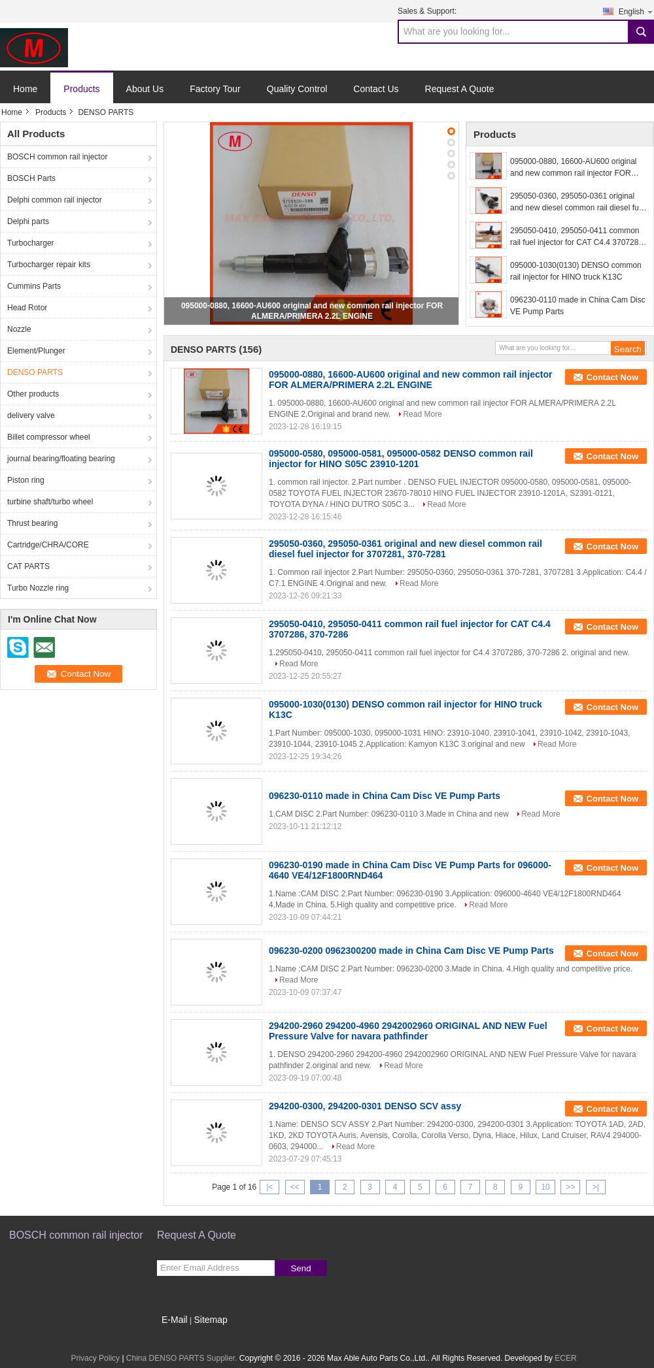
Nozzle (19, 329)
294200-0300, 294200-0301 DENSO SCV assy (365, 1106)
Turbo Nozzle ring (38, 588)
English (636, 11)
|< (269, 1187)
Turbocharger (30, 243)
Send (300, 1268)
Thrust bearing (32, 523)
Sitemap (210, 1319)
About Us (145, 89)
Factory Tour (215, 89)
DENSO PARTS (35, 372)
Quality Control (297, 89)
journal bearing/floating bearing (61, 458)
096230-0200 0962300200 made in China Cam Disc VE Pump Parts (411, 950)
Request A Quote (459, 89)
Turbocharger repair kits (48, 264)
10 (545, 1187)
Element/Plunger (36, 350)
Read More (422, 414)
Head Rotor (27, 307)
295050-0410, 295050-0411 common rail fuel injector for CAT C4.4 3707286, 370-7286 (577, 237)
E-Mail (175, 1319)
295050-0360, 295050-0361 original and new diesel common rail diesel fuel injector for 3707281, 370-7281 (577, 202)
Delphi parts (28, 221)
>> (570, 1187)
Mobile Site (180, 1336)
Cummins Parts (34, 286)
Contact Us (375, 89)
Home (25, 89)
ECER (565, 1358)
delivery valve (31, 415)
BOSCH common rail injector (57, 156)
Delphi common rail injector (54, 199)
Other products (33, 394)
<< (295, 1187)
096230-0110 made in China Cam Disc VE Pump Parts (577, 305)
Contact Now (612, 377)
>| (596, 1187)
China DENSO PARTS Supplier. (182, 1358)
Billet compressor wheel (48, 437)
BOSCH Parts (31, 178)
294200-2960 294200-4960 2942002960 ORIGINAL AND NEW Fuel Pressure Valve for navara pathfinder (408, 1030)
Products (81, 89)
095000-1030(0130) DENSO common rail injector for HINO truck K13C (576, 271)
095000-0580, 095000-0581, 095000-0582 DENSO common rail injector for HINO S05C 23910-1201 (401, 458)
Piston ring (25, 480)
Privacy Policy (95, 1358)
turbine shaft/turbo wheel (50, 501)
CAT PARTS (28, 566)
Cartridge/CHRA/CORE (48, 544)
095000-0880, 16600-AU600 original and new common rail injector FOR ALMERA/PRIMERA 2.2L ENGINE (573, 168)
